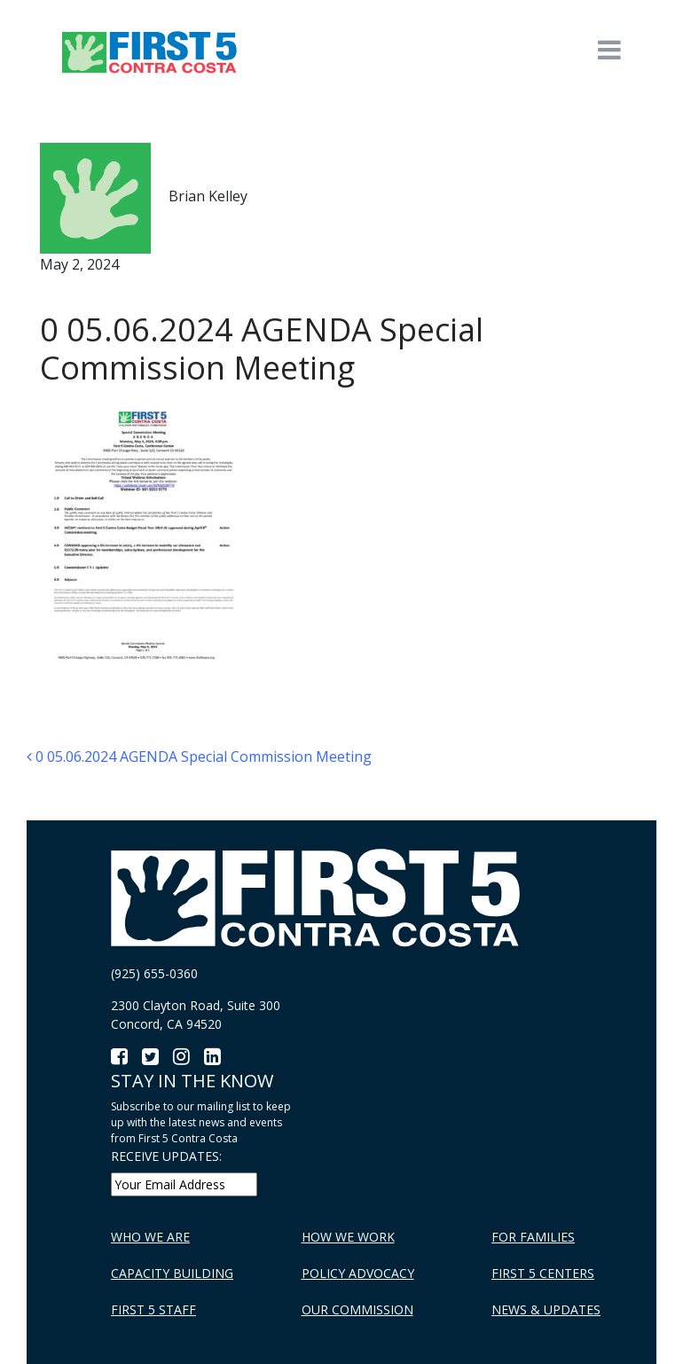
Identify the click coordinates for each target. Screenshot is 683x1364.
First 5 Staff (153, 1309)
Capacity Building (172, 1273)
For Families (533, 1236)
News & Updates (546, 1309)
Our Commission (357, 1309)
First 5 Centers (542, 1273)
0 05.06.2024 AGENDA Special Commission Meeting (199, 756)
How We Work (348, 1236)
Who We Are (150, 1236)
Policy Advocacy (358, 1273)
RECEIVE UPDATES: (166, 1156)
